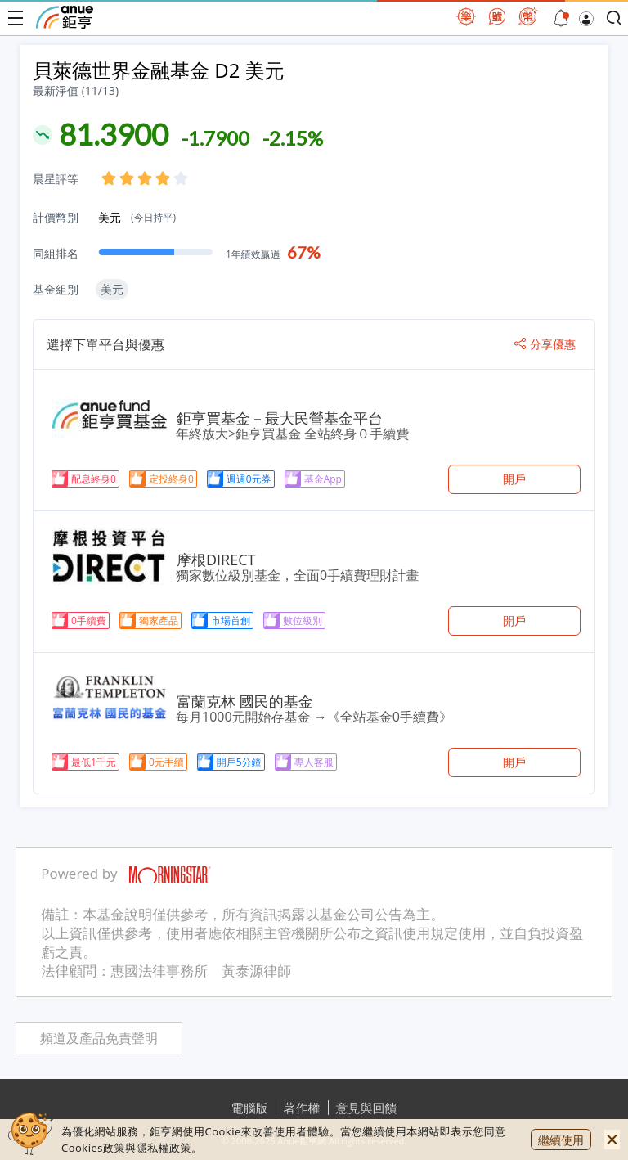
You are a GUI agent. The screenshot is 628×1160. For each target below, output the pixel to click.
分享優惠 (545, 344)
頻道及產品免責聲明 (99, 1038)
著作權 (302, 1107)
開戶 (514, 479)
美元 (137, 217)
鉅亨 (64, 17)
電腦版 (249, 1107)
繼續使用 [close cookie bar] (561, 1140)
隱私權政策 (163, 1147)
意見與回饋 (366, 1107)
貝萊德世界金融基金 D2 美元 (159, 69)
